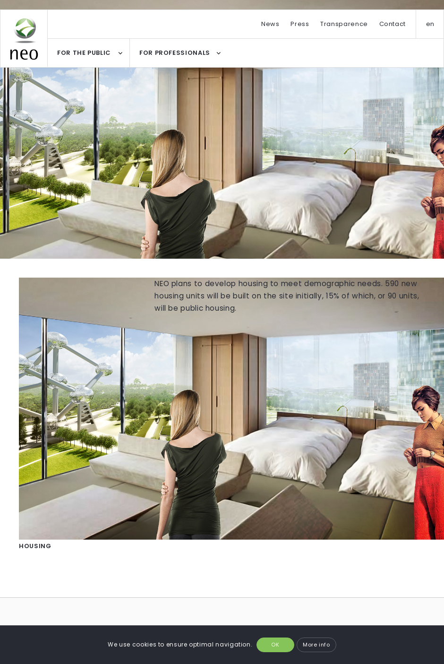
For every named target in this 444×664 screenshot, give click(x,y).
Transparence (344, 24)
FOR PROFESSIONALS (174, 53)
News (270, 24)
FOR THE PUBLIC (84, 53)
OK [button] (275, 644)
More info (316, 644)
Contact (392, 24)
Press (299, 24)
